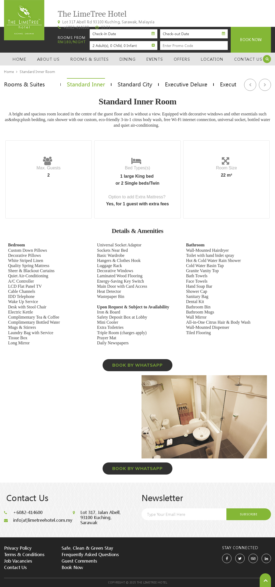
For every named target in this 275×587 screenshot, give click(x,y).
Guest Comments (79, 560)
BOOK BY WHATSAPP (137, 365)
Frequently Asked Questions (90, 554)
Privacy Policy (17, 547)
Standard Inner (86, 84)
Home (19, 59)
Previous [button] (250, 85)
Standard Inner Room (37, 72)
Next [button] (265, 85)
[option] (86, 84)
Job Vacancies (18, 560)
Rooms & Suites (89, 59)
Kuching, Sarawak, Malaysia (241, 20)
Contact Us (248, 59)
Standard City (136, 84)
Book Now (72, 567)
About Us (48, 59)
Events (154, 59)
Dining (128, 59)
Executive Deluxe (188, 84)
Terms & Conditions (24, 554)
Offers (182, 59)
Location (212, 59)
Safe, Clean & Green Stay (87, 547)
